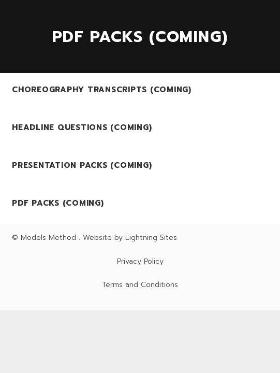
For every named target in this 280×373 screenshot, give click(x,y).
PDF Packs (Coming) (58, 203)
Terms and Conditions (140, 284)
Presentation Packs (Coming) (82, 165)
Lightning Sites (151, 237)
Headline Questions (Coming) (82, 127)
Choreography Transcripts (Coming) (101, 89)
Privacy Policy (140, 261)
